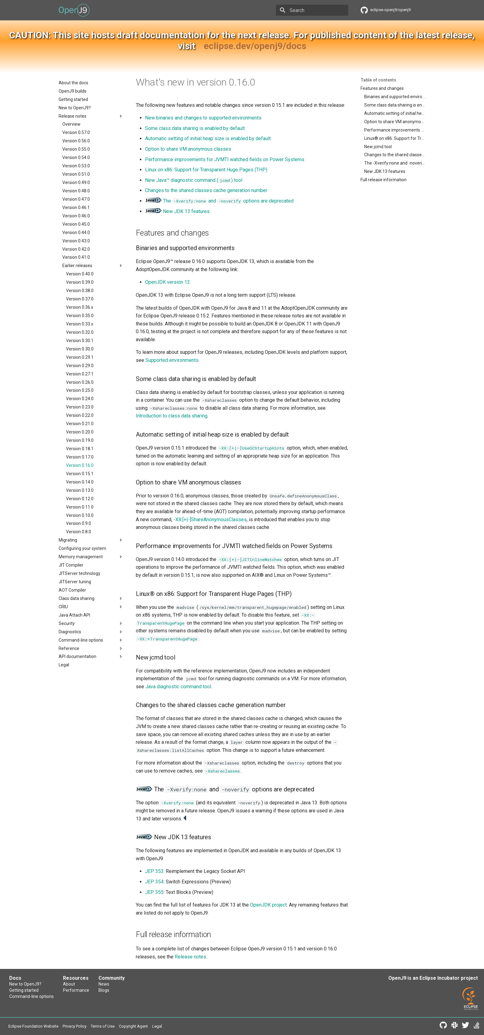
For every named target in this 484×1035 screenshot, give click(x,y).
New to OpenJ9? (25, 984)
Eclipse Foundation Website (33, 1026)
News (103, 984)
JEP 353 (154, 871)
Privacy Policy (74, 1026)
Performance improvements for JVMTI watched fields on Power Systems (224, 159)
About (69, 984)
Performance (76, 990)
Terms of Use (103, 1026)
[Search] (312, 10)
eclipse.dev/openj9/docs (255, 45)
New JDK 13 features (186, 211)
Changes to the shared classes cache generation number (206, 190)
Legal (157, 1026)
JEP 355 (154, 892)
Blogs (103, 990)
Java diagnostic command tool (178, 686)
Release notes (190, 957)
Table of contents (378, 80)
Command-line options (31, 996)
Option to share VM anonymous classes (188, 149)
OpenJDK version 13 (167, 282)
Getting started (24, 990)
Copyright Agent (133, 1026)
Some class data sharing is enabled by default (195, 128)
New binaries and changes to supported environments (203, 118)
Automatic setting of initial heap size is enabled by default (208, 138)
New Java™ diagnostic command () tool (193, 180)
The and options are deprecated (219, 201)
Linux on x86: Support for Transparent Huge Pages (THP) (206, 170)
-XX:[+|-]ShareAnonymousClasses (210, 519)
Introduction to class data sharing (171, 416)
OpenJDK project (268, 905)
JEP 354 (154, 882)
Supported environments (171, 360)
